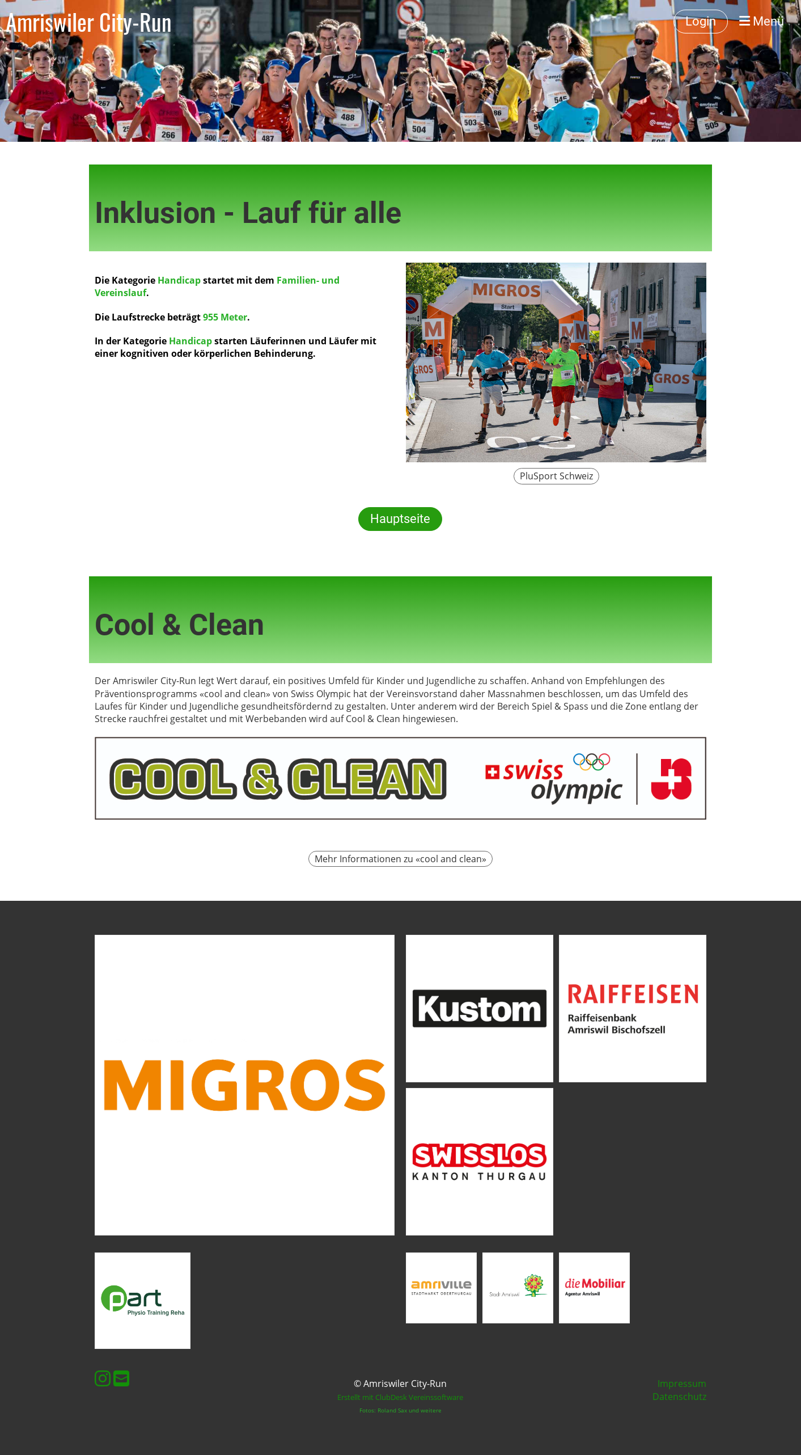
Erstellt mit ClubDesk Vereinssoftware (400, 1397)
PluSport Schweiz (556, 476)
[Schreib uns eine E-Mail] (121, 1378)
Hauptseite (400, 519)
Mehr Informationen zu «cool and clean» (400, 859)
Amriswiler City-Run (89, 21)
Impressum (682, 1383)
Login (700, 21)
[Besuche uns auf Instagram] (103, 1378)
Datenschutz (679, 1396)
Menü (761, 21)
